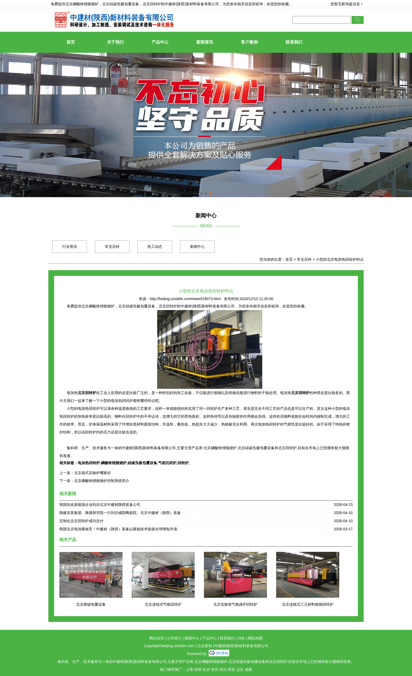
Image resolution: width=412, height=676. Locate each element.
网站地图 (255, 638)
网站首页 (156, 638)
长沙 (206, 669)
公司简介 (174, 638)
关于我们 (115, 42)
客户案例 (249, 42)
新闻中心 (197, 246)
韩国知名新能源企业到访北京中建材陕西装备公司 (99, 504)
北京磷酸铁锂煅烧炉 (82, 4)
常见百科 (112, 246)
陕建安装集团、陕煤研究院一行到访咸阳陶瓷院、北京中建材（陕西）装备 (120, 513)
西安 (231, 669)
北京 (240, 669)
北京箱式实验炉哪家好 (92, 473)
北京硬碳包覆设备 (91, 604)
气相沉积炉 (167, 463)
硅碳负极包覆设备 (142, 463)
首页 (70, 42)
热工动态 (154, 246)
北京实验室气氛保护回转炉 (235, 604)
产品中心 (160, 42)
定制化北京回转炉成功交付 (81, 521)
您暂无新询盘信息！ (347, 4)
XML (241, 638)
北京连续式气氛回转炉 (163, 604)
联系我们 (294, 42)
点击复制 (204, 646)
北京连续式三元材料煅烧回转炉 (307, 604)
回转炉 (183, 463)
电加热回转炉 (89, 463)
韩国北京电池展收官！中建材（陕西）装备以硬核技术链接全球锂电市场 (118, 529)
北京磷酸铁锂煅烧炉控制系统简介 (101, 481)
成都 (248, 669)
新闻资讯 (204, 42)
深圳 (198, 669)
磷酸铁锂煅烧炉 (114, 463)
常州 (214, 669)
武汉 (223, 669)
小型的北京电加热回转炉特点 (340, 259)
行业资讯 (69, 246)
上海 (189, 669)
